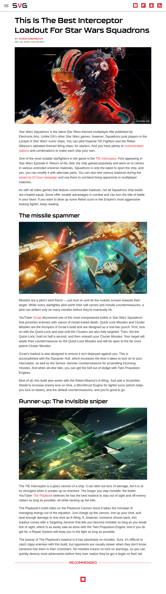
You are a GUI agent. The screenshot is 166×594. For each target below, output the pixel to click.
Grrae (37, 317)
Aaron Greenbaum (31, 38)
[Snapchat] (151, 7)
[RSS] (159, 7)
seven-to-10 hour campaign (38, 177)
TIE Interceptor (106, 158)
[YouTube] (135, 7)
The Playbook (42, 495)
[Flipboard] (143, 7)
